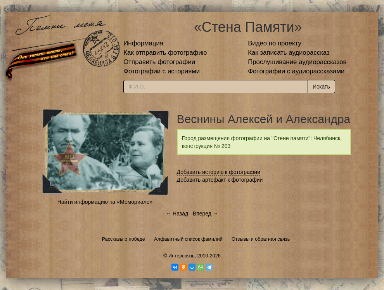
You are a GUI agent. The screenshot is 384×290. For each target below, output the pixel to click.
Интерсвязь (181, 256)
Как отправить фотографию (165, 52)
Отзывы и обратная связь (261, 239)
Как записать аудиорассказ (289, 52)
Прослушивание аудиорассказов (297, 62)
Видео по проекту (274, 43)
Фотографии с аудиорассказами (296, 71)
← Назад (177, 213)
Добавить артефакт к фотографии (220, 180)
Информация (143, 43)
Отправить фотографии (159, 62)
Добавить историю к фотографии (219, 172)
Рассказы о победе (123, 239)
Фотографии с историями (161, 71)
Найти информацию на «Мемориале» (104, 202)
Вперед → (205, 213)
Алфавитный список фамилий (188, 239)
